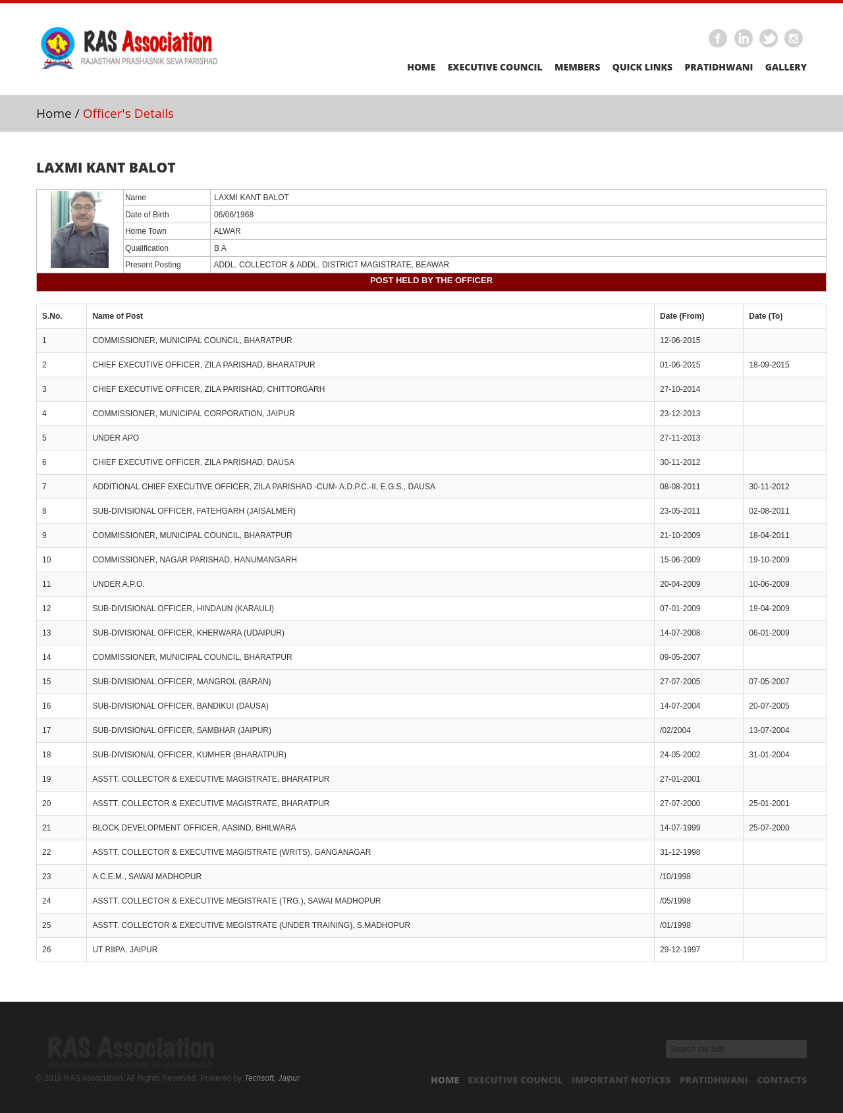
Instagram (794, 39)
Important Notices (621, 1079)
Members (577, 67)
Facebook (718, 39)
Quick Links (642, 67)
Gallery (786, 67)
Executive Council (495, 67)
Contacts (782, 1079)
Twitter (769, 39)
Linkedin (743, 39)
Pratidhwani (718, 67)
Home (421, 67)
